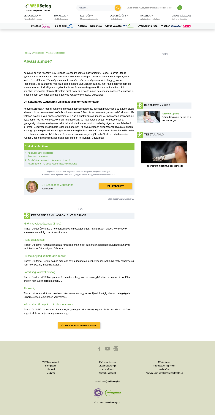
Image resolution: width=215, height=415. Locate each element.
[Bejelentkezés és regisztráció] (179, 7)
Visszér (176, 26)
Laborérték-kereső (164, 8)
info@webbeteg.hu (111, 381)
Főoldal (27, 53)
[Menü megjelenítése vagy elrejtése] (187, 8)
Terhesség (39, 26)
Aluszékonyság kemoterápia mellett (45, 255)
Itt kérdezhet (115, 186)
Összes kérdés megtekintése (78, 325)
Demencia (96, 26)
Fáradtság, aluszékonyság (39, 272)
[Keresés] (97, 8)
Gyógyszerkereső (147, 8)
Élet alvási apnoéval (38, 156)
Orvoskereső (132, 8)
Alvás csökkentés (34, 239)
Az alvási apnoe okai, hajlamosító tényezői (49, 160)
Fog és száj (64, 26)
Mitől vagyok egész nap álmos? (43, 223)
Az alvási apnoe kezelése (40, 152)
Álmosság (30, 288)
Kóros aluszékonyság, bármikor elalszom (48, 304)
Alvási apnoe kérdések (55, 53)
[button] (33, 18)
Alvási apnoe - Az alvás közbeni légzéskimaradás (52, 163)
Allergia (82, 26)
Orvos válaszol (119, 26)
